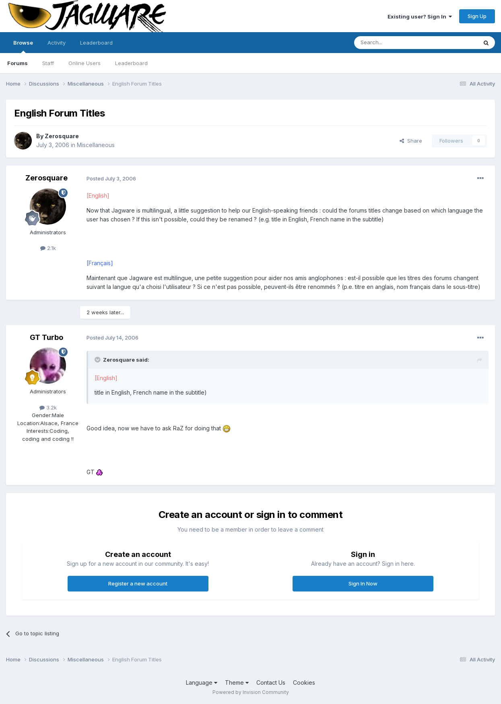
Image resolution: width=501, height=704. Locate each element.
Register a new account (137, 583)
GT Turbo (46, 337)
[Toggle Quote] (98, 359)
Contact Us (270, 682)
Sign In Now (362, 583)
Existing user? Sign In (420, 16)
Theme (237, 682)
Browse (23, 46)
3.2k (48, 407)
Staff (48, 63)
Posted (111, 178)
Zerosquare (62, 136)
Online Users (84, 63)
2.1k (48, 248)
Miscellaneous (96, 144)
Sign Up (477, 16)
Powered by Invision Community (250, 692)
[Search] (395, 42)
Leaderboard (131, 63)
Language (201, 682)
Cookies (304, 682)
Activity (56, 42)
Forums (17, 63)
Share (411, 140)
